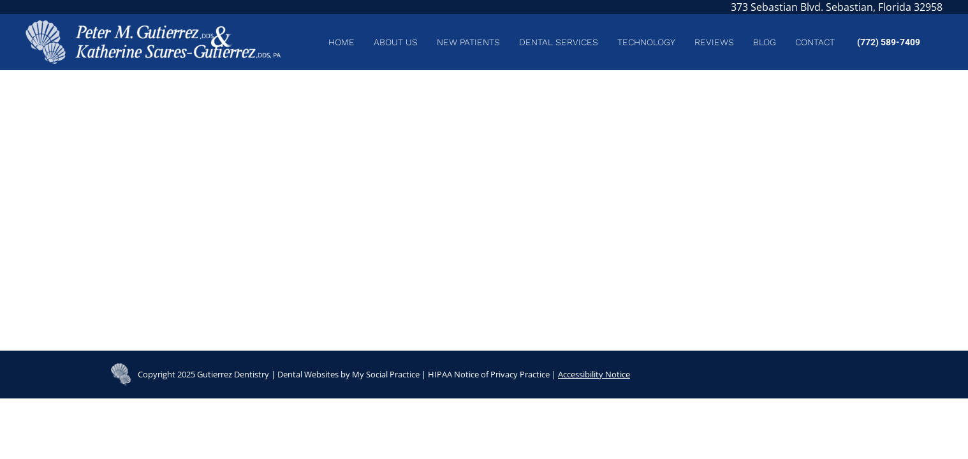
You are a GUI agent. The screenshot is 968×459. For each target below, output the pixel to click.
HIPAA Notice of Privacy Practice (489, 374)
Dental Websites (308, 374)
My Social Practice (385, 374)
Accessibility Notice (594, 374)
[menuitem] (341, 42)
